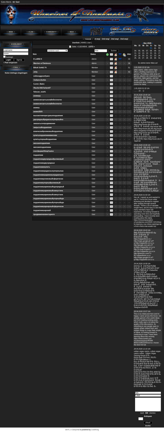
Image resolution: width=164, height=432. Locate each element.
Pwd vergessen (11, 63)
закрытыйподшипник (42, 127)
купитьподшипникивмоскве (45, 135)
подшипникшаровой (42, 210)
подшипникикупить (41, 167)
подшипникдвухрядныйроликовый (48, 159)
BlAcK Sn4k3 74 (40, 68)
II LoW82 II (37, 59)
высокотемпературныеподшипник (48, 116)
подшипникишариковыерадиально (48, 175)
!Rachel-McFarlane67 (42, 88)
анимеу (36, 108)
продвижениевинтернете (44, 214)
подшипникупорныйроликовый (46, 183)
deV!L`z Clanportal (72, 430)
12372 (91, 47)
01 (151, 48)
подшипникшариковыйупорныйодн (48, 199)
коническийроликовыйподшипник (48, 131)
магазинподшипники (42, 147)
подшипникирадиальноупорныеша (48, 171)
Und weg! (98, 39)
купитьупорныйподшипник (45, 139)
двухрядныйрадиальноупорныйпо (48, 119)
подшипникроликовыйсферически (48, 179)
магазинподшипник (41, 143)
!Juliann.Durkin (39, 80)
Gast (17, 2)
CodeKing (95, 430)
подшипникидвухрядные (44, 163)
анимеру (37, 96)
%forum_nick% (39, 92)
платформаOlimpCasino (43, 151)
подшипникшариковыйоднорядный (48, 187)
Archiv (148, 426)
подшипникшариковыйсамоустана (48, 191)
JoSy (35, 72)
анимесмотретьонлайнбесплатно (47, 100)
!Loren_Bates (38, 84)
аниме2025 (38, 112)
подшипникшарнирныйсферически (48, 206)
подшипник (38, 155)
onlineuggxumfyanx (41, 76)
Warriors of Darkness (42, 63)
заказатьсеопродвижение (44, 123)
